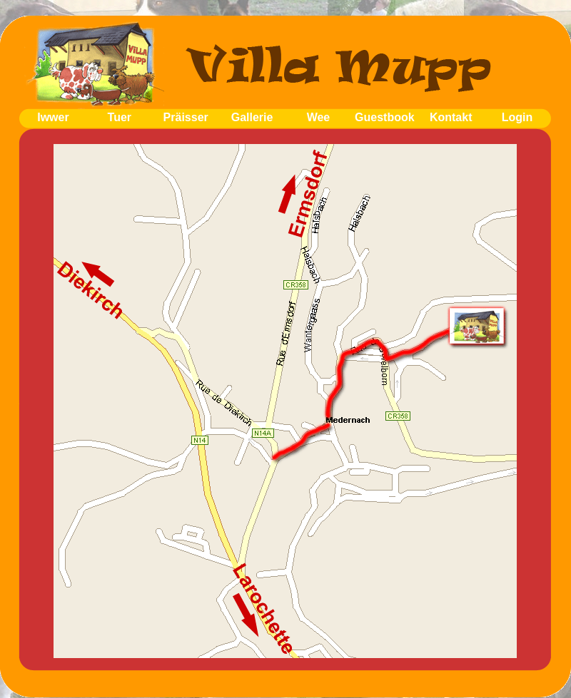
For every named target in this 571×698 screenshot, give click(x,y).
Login (517, 117)
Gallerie (252, 117)
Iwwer (53, 117)
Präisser (185, 117)
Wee (318, 117)
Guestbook (385, 117)
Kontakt (451, 117)
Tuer (119, 117)
